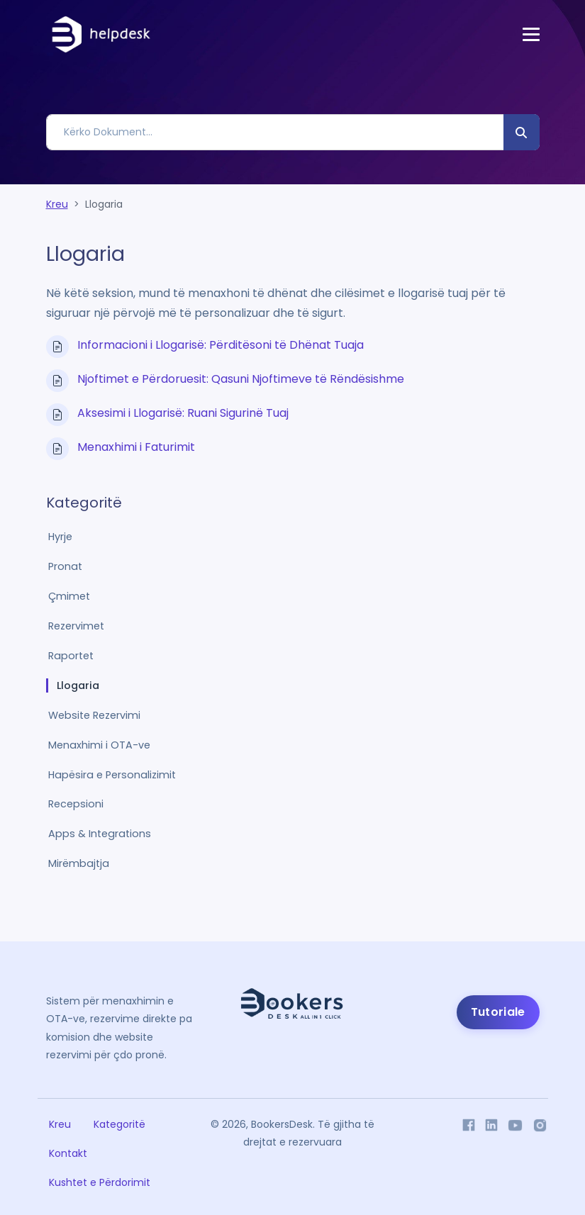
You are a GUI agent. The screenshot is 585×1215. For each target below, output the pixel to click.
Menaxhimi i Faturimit (136, 447)
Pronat (65, 566)
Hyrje (60, 537)
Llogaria (78, 685)
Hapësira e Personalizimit (112, 775)
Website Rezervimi (94, 715)
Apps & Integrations (99, 834)
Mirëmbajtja (78, 863)
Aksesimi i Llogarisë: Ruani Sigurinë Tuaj (183, 413)
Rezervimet (76, 626)
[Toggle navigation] (531, 34)
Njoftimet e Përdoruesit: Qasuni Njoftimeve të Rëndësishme (240, 379)
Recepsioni (76, 804)
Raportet (71, 656)
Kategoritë (119, 1124)
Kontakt (68, 1153)
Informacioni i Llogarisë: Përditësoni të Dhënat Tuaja (220, 345)
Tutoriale (498, 1012)
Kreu (57, 204)
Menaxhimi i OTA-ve (99, 745)
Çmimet (69, 596)
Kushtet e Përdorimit (99, 1182)
